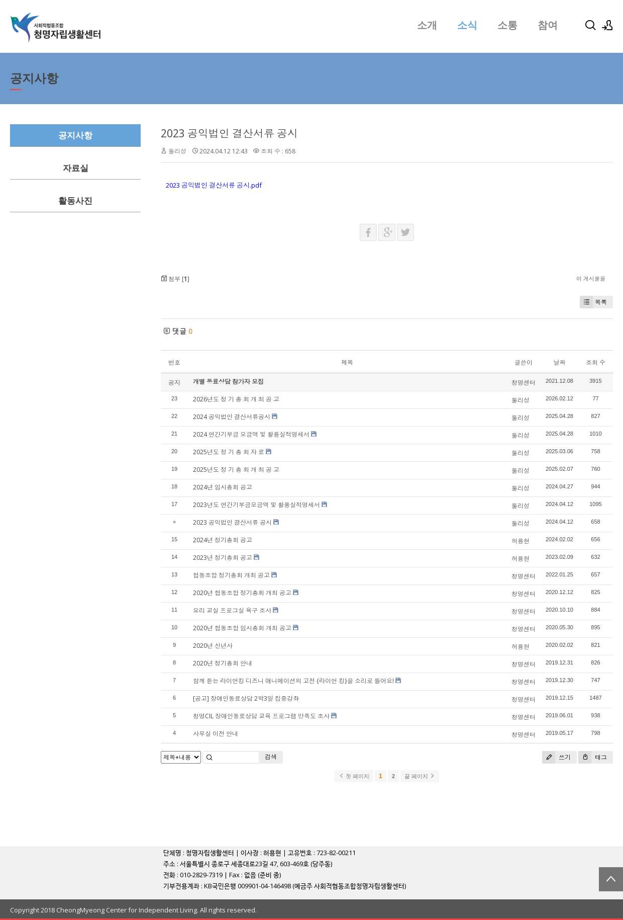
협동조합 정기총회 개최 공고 (231, 575)
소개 (427, 25)
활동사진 (75, 201)
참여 (548, 25)
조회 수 (595, 362)
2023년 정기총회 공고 (222, 557)
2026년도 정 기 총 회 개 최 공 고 (236, 399)
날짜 (559, 362)
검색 (271, 756)
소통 (507, 25)
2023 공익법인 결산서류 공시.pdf (214, 185)
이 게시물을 (590, 278)
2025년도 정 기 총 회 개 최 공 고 (236, 469)
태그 (592, 757)
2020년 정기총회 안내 (222, 663)
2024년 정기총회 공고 (222, 540)
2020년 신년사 (213, 645)
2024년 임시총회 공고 (222, 487)
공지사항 (75, 135)
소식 (467, 25)
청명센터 (523, 382)
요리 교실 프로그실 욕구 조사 (232, 610)
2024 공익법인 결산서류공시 (231, 416)
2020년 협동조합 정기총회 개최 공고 (242, 593)
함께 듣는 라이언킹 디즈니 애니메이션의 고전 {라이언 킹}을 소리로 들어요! (293, 681)
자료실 (75, 168)
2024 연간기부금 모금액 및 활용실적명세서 (251, 434)
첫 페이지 (354, 776)
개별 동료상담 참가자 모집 (228, 381)
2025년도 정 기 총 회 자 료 (228, 452)
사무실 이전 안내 (215, 733)
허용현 (520, 541)
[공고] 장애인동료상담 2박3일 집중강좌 (246, 698)
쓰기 (556, 757)
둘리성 (177, 151)
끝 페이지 (419, 776)
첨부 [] (175, 279)
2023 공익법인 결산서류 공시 (229, 133)
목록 (593, 302)
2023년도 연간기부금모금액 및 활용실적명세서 (256, 504)
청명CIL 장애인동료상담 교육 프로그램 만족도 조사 (261, 716)
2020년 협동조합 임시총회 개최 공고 (242, 628)
